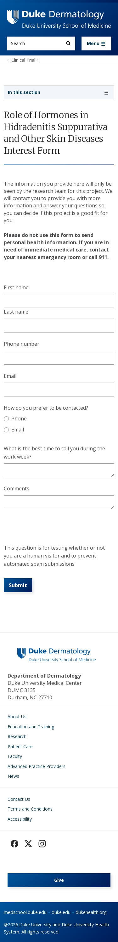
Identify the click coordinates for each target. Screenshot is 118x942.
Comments (16, 488)
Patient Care (20, 746)
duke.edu (61, 912)
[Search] (68, 43)
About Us (17, 717)
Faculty (15, 756)
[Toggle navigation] (96, 43)
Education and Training (31, 727)
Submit (18, 585)
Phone (19, 418)
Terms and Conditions (30, 809)
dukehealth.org (91, 912)
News (13, 776)
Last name (16, 311)
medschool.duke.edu (25, 912)
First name (16, 287)
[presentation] (51, 529)
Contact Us (19, 799)
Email (10, 376)
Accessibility (20, 819)
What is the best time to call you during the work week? (54, 452)
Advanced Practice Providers (36, 766)
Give (59, 880)
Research (17, 736)
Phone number (21, 343)
